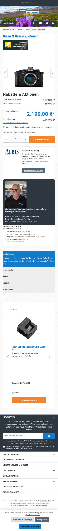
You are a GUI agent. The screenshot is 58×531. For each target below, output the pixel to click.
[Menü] (8, 23)
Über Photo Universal (14, 459)
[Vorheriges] (5, 73)
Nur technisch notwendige (22, 520)
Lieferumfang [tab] (29, 289)
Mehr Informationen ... (33, 515)
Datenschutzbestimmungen (23, 446)
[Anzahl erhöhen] (25, 139)
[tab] (29, 259)
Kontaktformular (24, 219)
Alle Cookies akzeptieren (30, 527)
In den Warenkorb (42, 139)
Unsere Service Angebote (15, 465)
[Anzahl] (15, 139)
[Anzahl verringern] (6, 139)
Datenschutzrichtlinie (19, 443)
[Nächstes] (52, 73)
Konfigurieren (42, 520)
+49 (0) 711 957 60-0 (29, 222)
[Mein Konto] (47, 23)
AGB (7, 448)
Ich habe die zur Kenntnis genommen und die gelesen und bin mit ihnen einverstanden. (30, 447)
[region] (29, 72)
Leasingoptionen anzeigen (33, 171)
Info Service (9, 470)
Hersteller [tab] (29, 282)
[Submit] (49, 436)
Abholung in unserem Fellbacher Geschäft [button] (19, 132)
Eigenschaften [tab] (29, 270)
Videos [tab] (29, 276)
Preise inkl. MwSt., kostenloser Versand (15, 123)
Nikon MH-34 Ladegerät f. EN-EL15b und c (28, 348)
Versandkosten (45, 501)
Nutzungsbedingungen (38, 443)
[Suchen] (34, 23)
